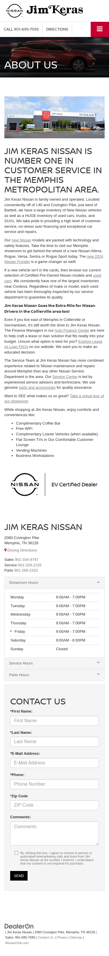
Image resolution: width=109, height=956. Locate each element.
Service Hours (54, 663)
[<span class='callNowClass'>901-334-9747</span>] (26, 559)
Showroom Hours (54, 582)
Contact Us (46, 937)
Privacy (62, 937)
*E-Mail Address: (25, 753)
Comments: (20, 817)
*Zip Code (19, 796)
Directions (57, 29)
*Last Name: (21, 732)
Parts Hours (54, 674)
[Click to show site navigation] (100, 29)
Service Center (64, 376)
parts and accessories (37, 387)
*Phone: (17, 775)
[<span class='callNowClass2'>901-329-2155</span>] (30, 565)
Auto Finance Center (72, 330)
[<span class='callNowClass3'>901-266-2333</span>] (26, 570)
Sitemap (76, 937)
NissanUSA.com (16, 943)
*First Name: (21, 711)
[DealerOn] (19, 926)
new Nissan (21, 240)
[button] (21, 29)
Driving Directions (20, 550)
